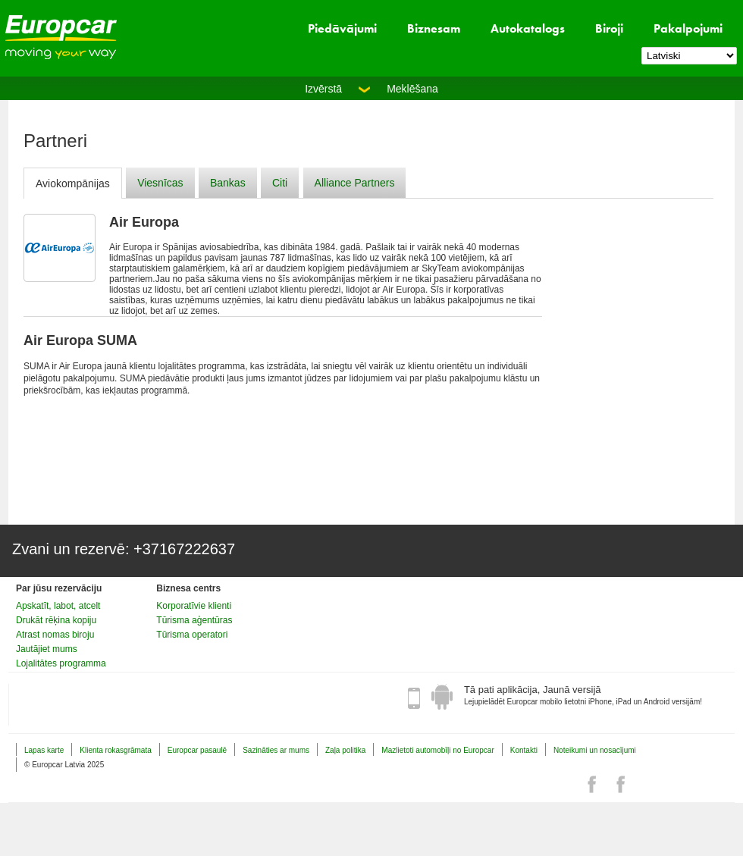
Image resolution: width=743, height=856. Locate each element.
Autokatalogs (528, 28)
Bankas (228, 183)
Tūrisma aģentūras (194, 620)
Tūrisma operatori (191, 634)
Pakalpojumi (688, 28)
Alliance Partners (355, 183)
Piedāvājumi (342, 28)
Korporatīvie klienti (193, 605)
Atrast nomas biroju (55, 634)
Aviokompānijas (73, 183)
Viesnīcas (160, 183)
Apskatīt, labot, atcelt (58, 605)
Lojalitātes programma (61, 663)
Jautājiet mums (46, 649)
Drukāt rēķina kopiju (56, 620)
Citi (279, 183)
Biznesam (433, 28)
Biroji (609, 28)
